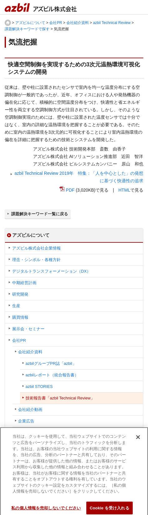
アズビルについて (30, 23)
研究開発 (20, 294)
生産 (16, 305)
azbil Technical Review (112, 23)
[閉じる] (138, 439)
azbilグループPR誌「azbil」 (51, 363)
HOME (8, 23)
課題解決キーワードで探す (27, 29)
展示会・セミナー (28, 329)
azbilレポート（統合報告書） (52, 375)
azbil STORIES (39, 386)
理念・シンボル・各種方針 (36, 259)
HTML (124, 190)
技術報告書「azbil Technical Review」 (60, 398)
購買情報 (20, 317)
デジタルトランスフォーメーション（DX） (51, 271)
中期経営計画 (24, 282)
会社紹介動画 (30, 409)
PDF (70, 190)
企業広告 (26, 421)
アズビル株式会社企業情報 (36, 248)
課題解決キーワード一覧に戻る (39, 214)
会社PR (55, 23)
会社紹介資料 (77, 23)
